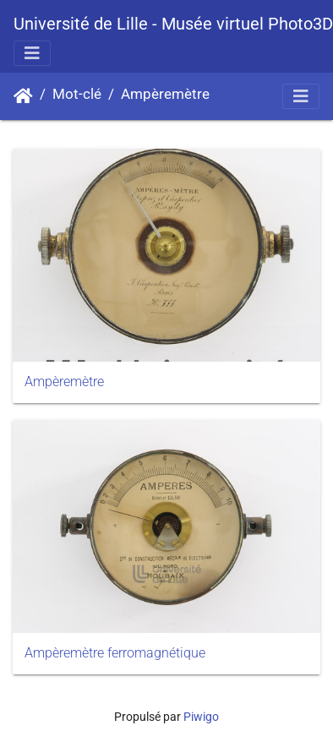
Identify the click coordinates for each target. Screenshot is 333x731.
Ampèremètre (165, 94)
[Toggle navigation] (32, 53)
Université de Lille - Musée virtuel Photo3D (173, 24)
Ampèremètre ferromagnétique (115, 653)
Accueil (23, 96)
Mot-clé (76, 94)
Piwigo (201, 716)
